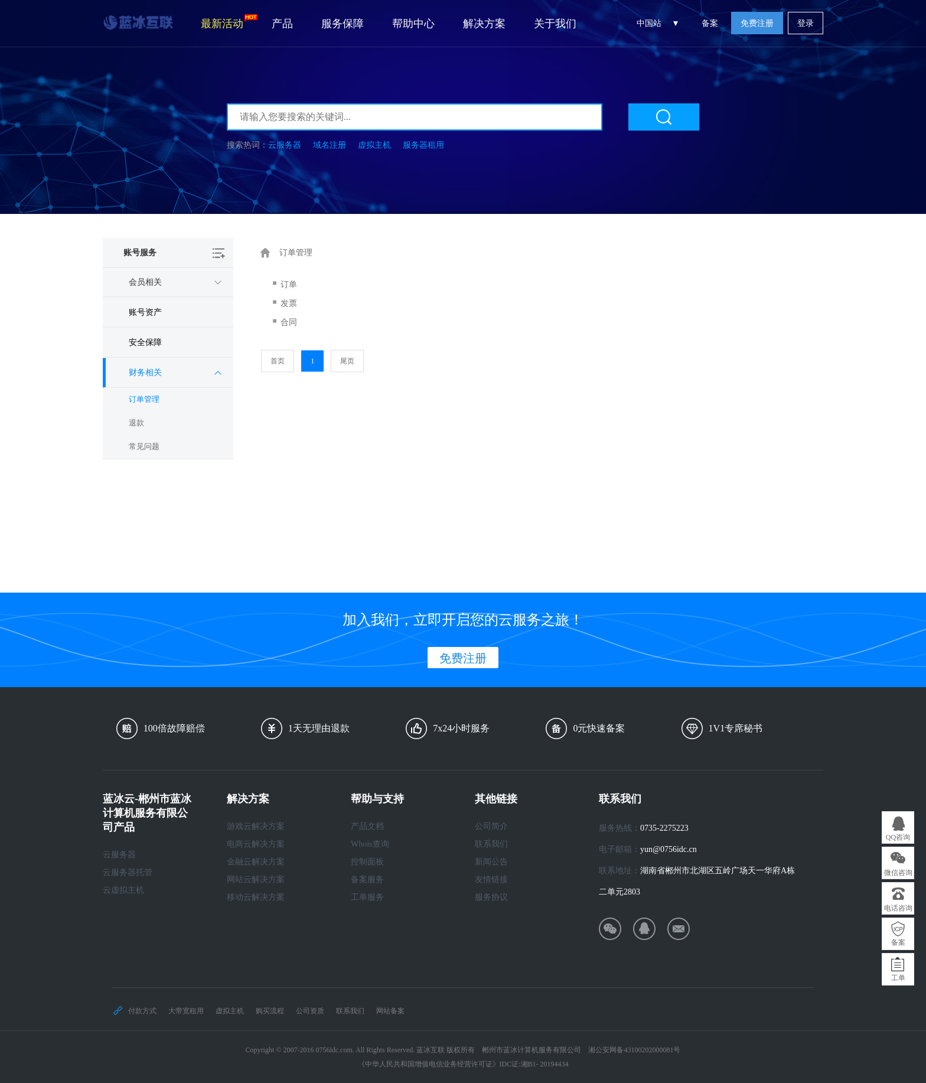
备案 (710, 23)
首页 (277, 361)
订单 (289, 284)
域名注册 (329, 145)
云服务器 (284, 145)
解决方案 (484, 24)
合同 (289, 322)
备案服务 (367, 879)
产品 (282, 24)
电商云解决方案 (256, 844)
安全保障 (145, 342)
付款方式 (142, 1011)
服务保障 (342, 24)
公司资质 (310, 1011)
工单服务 (367, 897)
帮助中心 (413, 24)
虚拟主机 (374, 145)
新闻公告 (491, 861)
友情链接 (491, 879)
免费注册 (757, 23)
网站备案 (390, 1011)
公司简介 (491, 826)
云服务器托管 (127, 872)
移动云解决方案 (256, 897)
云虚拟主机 (123, 890)
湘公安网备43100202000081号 (634, 1050)
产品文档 (367, 826)
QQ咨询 (898, 837)
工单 (898, 978)
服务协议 (491, 897)
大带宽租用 (186, 1011)
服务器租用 (423, 145)
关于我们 (555, 24)
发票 (289, 303)
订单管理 (144, 399)
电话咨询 (898, 908)
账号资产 (145, 312)
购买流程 (270, 1011)
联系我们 (491, 844)
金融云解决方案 (256, 861)
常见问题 (144, 446)
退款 (136, 422)
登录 (805, 23)
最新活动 (229, 22)
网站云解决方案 (256, 879)
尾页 (347, 361)
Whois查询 (370, 844)
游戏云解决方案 (256, 826)
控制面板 (367, 861)
